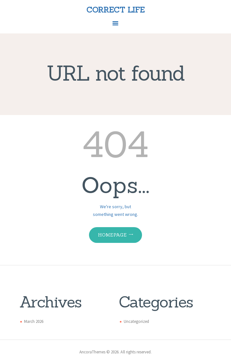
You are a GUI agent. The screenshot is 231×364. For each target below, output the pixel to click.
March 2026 (33, 321)
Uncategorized (136, 321)
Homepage (112, 235)
